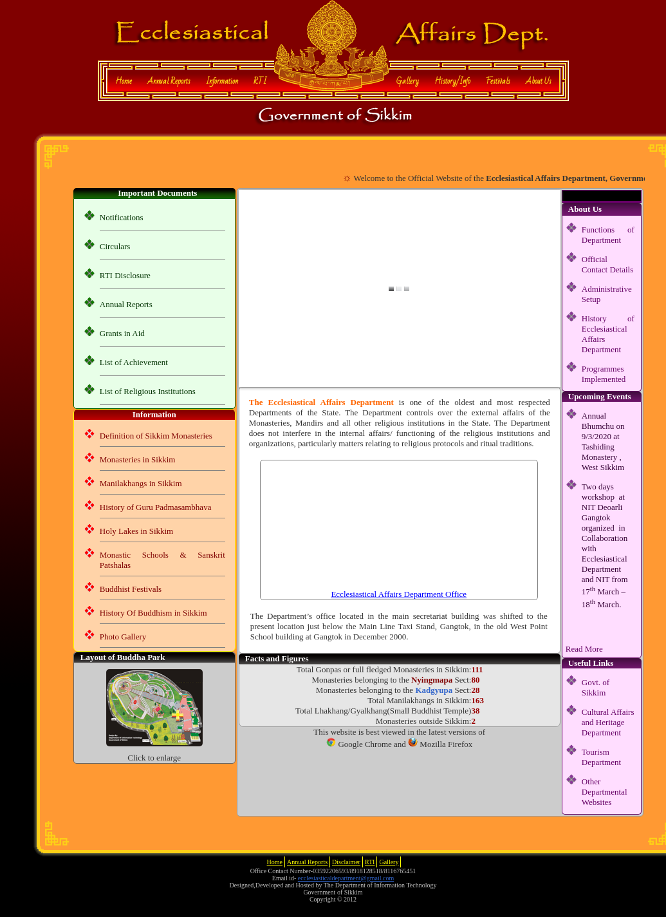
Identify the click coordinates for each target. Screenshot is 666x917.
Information (222, 81)
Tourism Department (601, 757)
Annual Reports (168, 81)
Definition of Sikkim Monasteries (156, 435)
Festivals (498, 81)
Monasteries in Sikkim (138, 459)
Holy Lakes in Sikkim (136, 531)
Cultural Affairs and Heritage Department (608, 722)
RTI (260, 81)
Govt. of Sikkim (595, 687)
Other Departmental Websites (604, 792)
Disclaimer (346, 861)
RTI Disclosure (125, 275)
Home (123, 81)
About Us (538, 81)
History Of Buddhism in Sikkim (153, 613)
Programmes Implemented (604, 374)
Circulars (115, 246)
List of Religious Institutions (148, 391)
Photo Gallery (123, 636)
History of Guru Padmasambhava (156, 507)
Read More (584, 649)
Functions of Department (608, 235)
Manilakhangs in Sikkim (141, 483)
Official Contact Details (608, 264)
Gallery (407, 81)
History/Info (452, 81)
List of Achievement (134, 362)
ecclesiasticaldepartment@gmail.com (346, 878)
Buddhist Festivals (131, 589)
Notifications (121, 217)
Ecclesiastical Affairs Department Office (399, 594)
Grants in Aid (122, 333)
